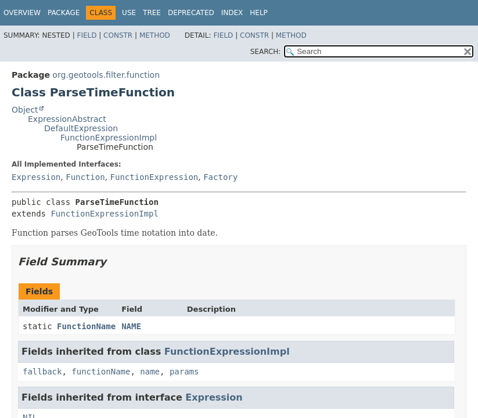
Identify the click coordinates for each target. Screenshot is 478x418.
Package (64, 13)
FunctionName (86, 326)
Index (232, 13)
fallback (42, 371)
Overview (22, 13)
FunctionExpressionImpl (108, 137)
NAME (131, 326)
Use (129, 13)
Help (259, 13)
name (150, 371)
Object (25, 109)
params (184, 371)
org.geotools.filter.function (106, 75)
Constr (117, 35)
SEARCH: (265, 52)
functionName (100, 371)
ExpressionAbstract (67, 119)
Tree (152, 13)
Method (154, 35)
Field (86, 35)
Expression (36, 177)
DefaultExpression (81, 128)
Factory (220, 177)
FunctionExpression (154, 177)
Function (85, 177)
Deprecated (191, 13)
